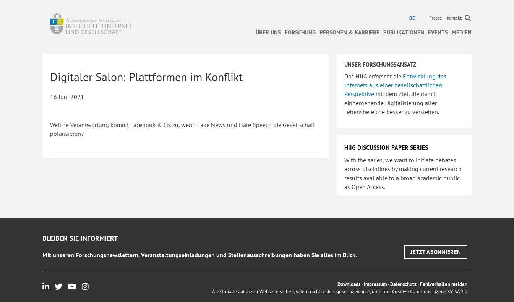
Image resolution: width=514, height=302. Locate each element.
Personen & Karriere (349, 32)
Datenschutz (403, 284)
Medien (462, 32)
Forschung (300, 32)
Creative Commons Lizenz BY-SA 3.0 (429, 291)
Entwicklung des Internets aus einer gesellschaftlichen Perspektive (395, 85)
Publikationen (403, 32)
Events (438, 32)
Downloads (348, 284)
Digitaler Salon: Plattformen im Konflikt (146, 76)
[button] (435, 252)
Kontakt (454, 18)
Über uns (268, 32)
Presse (435, 18)
